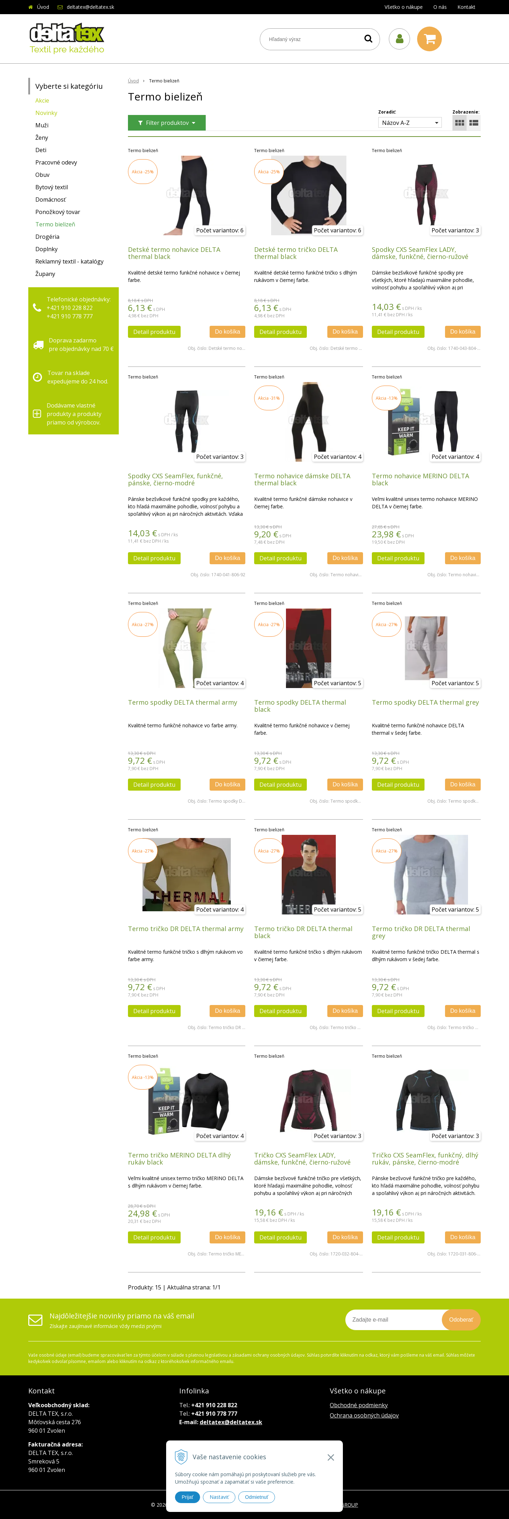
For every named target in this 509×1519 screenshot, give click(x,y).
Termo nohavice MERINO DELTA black (420, 479)
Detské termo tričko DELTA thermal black (296, 253)
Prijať (187, 1497)
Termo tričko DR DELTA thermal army (186, 928)
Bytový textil (51, 187)
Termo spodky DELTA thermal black (300, 706)
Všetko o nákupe (404, 7)
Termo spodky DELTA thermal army (182, 702)
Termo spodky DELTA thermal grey (425, 702)
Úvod (43, 7)
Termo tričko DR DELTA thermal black (303, 932)
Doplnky (46, 249)
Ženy (41, 137)
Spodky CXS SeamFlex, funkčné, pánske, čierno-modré (175, 479)
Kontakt (466, 7)
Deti (40, 150)
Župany (45, 274)
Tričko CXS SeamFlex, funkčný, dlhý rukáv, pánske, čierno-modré (425, 1158)
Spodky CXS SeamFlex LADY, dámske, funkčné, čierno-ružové (420, 253)
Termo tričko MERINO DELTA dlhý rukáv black (179, 1158)
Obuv (42, 175)
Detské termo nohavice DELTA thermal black (174, 253)
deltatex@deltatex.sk (90, 7)
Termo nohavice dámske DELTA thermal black (302, 479)
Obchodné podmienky (359, 1405)
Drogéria (47, 237)
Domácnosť (50, 199)
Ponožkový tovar (57, 212)
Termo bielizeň (55, 224)
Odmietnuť (256, 1497)
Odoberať (461, 1320)
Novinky (46, 113)
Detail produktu (154, 332)
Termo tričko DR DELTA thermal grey (421, 932)
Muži (41, 125)
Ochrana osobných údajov (364, 1415)
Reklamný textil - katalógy (69, 261)
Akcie (42, 100)
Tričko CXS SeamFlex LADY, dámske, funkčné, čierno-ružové (302, 1158)
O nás (440, 7)
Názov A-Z (396, 123)
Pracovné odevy (56, 162)
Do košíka (227, 332)
